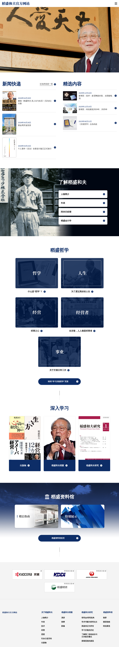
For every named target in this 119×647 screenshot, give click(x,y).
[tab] (105, 69)
